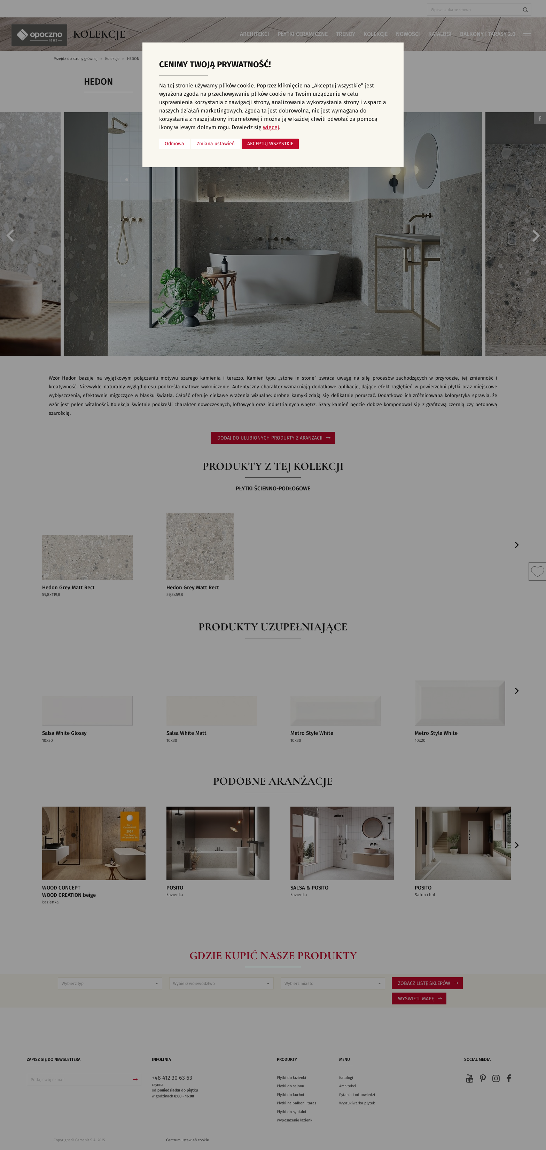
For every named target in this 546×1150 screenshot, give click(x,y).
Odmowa (174, 143)
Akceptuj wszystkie (270, 143)
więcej (271, 127)
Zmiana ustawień (216, 143)
